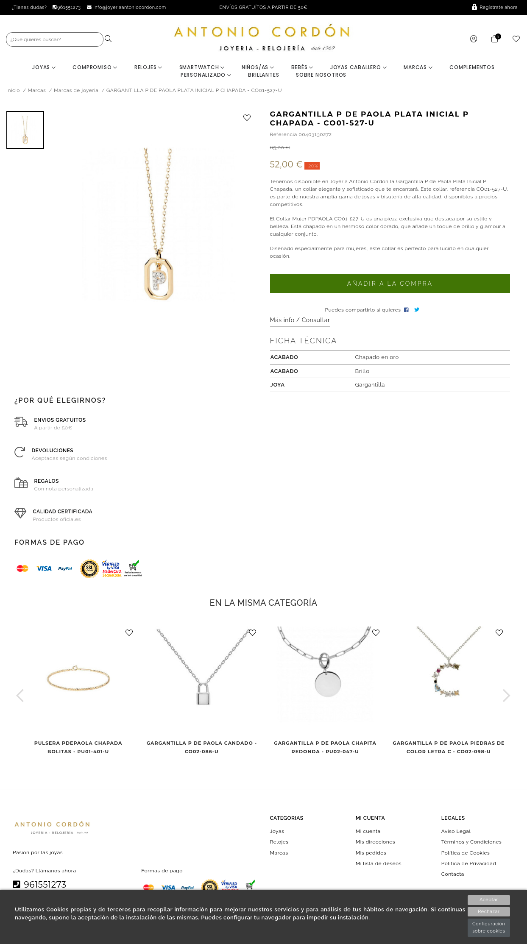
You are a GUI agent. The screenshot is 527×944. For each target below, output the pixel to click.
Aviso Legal (456, 831)
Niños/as (258, 67)
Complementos (472, 67)
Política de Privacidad (468, 863)
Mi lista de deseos (379, 863)
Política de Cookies (465, 852)
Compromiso (94, 67)
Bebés (302, 67)
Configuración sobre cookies (488, 927)
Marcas (418, 67)
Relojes (148, 67)
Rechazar (488, 911)
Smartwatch (202, 67)
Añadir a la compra (390, 283)
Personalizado (206, 74)
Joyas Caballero (358, 67)
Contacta (452, 874)
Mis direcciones (375, 842)
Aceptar (489, 899)
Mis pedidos (371, 852)
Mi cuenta (368, 831)
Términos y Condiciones (471, 842)
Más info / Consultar (300, 320)
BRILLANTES (263, 74)
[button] (20, 695)
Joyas (44, 67)
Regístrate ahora (495, 7)
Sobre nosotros (321, 74)
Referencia (283, 134)
